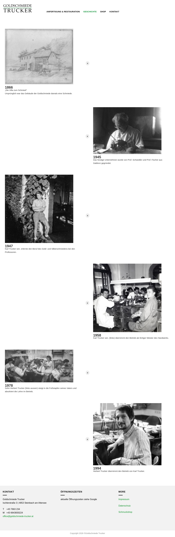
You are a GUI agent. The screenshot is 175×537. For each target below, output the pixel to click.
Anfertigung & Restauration (63, 12)
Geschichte (90, 12)
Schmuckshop (125, 512)
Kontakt (114, 12)
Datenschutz (125, 506)
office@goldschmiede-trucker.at (18, 516)
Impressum (124, 499)
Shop (103, 12)
